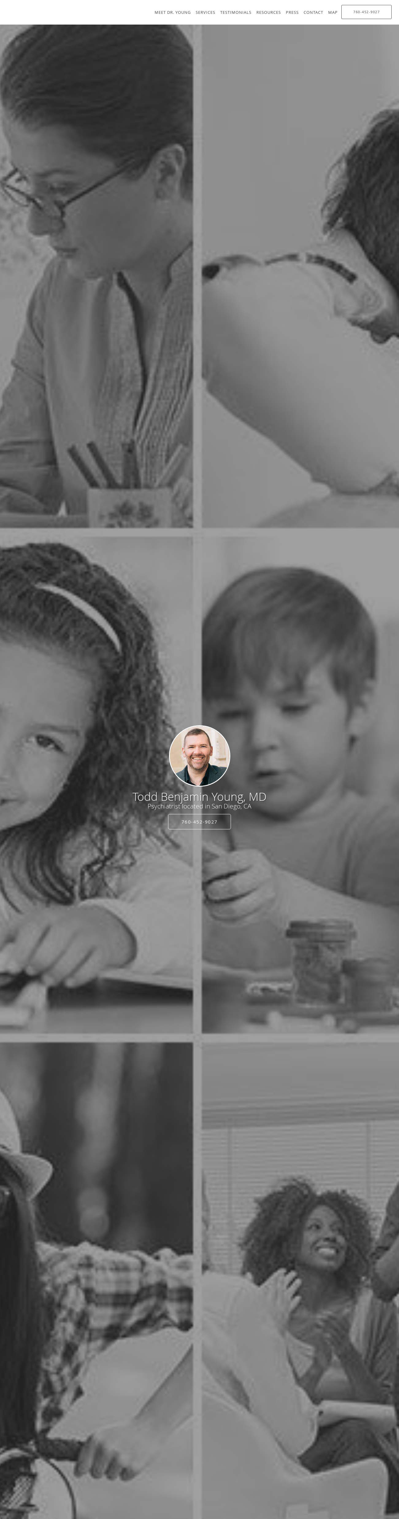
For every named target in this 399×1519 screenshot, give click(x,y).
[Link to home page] (199, 756)
